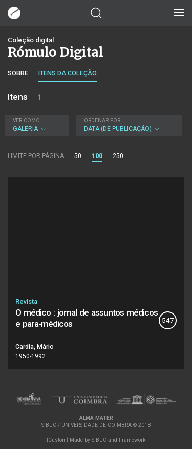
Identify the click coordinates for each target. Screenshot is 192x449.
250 (118, 156)
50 (77, 156)
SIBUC (99, 440)
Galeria (35, 125)
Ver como (26, 120)
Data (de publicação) (128, 125)
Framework (132, 440)
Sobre (18, 73)
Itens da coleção (67, 73)
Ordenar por (102, 120)
